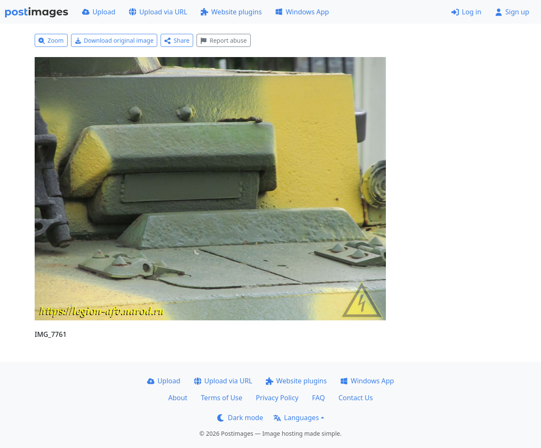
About (177, 397)
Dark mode (240, 417)
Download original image (114, 40)
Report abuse (223, 40)
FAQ (318, 397)
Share (176, 40)
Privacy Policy (277, 397)
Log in (466, 11)
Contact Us (356, 397)
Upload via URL (158, 11)
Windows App (302, 11)
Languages (296, 417)
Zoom (51, 40)
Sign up (512, 11)
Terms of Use (221, 397)
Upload (98, 11)
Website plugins (231, 11)
